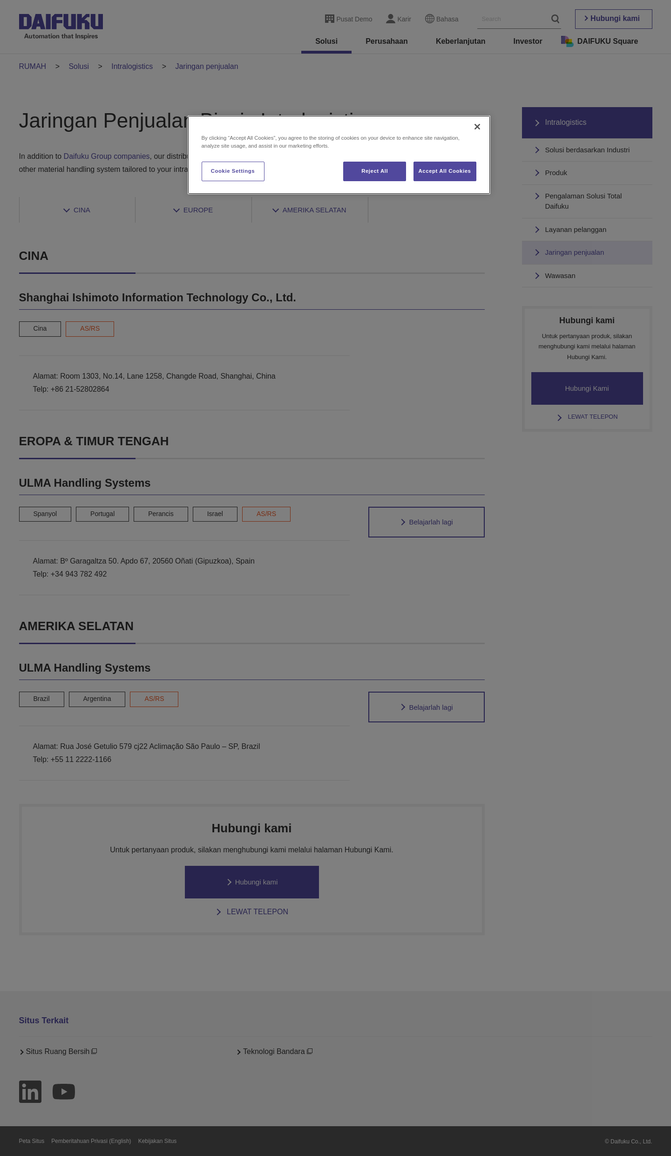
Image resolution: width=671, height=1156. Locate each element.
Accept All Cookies (445, 171)
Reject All (374, 171)
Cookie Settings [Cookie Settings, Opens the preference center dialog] (233, 171)
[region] (339, 155)
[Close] (477, 126)
